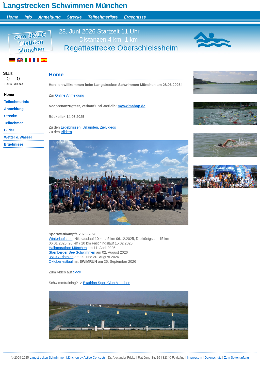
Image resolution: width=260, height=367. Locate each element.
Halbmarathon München (68, 248)
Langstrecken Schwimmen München (65, 5)
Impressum (194, 357)
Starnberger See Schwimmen (72, 252)
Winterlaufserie (60, 239)
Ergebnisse (135, 17)
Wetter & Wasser (18, 137)
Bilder (9, 130)
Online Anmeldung (69, 95)
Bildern (66, 132)
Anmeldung (49, 17)
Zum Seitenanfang (236, 357)
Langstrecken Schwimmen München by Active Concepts (68, 357)
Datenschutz (212, 357)
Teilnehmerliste (103, 17)
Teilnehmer (13, 123)
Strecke (74, 17)
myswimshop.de (131, 106)
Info (28, 17)
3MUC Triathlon (61, 257)
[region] (225, 84)
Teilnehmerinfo (16, 102)
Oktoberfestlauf (61, 261)
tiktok (77, 272)
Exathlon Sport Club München (106, 283)
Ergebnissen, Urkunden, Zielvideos (88, 127)
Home (12, 17)
